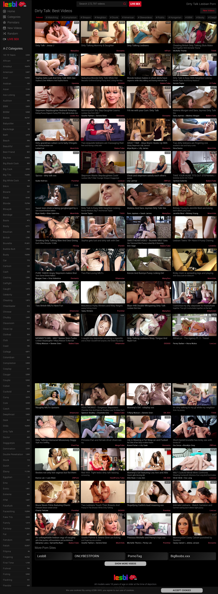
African (7, 60)
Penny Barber (179, 343)
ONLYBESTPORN (87, 556)
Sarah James (146, 213)
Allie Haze (131, 478)
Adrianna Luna (41, 543)
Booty (6, 226)
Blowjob (7, 209)
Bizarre (6, 192)
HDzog (76, 246)
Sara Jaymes (179, 116)
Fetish (6, 545)
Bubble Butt (9, 249)
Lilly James (143, 148)
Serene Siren (101, 116)
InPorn (167, 51)
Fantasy (7, 528)
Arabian (7, 83)
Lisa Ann (141, 478)
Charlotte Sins (103, 413)
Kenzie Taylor (178, 83)
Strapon (86, 17)
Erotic (6, 488)
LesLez (121, 181)
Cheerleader (9, 306)
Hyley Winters (87, 311)
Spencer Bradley (88, 413)
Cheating (7, 300)
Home (11, 11)
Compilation (9, 363)
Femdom (7, 540)
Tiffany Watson (42, 343)
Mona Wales (191, 343)
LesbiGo (212, 246)
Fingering (8, 557)
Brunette (7, 243)
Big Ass (7, 157)
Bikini (6, 186)
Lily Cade (143, 445)
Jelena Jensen (192, 543)
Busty (6, 254)
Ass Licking (9, 95)
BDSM (6, 112)
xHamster (120, 278)
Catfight (7, 283)
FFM (5, 500)
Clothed (7, 334)
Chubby (7, 317)
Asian (6, 89)
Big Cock (7, 169)
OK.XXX (167, 413)
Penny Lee (147, 543)
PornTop (75, 445)
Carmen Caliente (180, 181)
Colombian (8, 357)
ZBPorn (167, 181)
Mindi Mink (178, 478)
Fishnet (7, 568)
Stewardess (145, 17)
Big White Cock (11, 180)
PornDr (121, 246)
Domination (9, 448)
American (8, 72)
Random (13, 33)
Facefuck (8, 505)
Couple (6, 380)
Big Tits (7, 175)
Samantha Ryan (56, 543)
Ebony (6, 471)
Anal (5, 78)
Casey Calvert (179, 543)
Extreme (7, 494)
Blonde (6, 203)
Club (5, 340)
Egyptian (7, 477)
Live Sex (13, 39)
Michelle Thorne (180, 51)
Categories (14, 17)
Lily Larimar (132, 181)
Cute (5, 403)
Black (6, 197)
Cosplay (7, 368)
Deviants (121, 51)
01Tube (213, 83)
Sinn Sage (131, 246)
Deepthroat (8, 414)
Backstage (8, 129)
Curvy (6, 397)
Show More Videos (125, 563)
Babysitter (8, 123)
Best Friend (9, 152)
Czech (6, 408)
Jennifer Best (179, 213)
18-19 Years (9, 55)
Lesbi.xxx (74, 116)
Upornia (75, 83)
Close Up (7, 329)
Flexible (7, 585)
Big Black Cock (11, 163)
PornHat (75, 181)
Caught (7, 289)
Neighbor (101, 17)
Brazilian (7, 232)
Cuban (6, 386)
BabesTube (165, 83)
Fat (5, 534)
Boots (6, 220)
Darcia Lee (40, 478)
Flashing (7, 580)
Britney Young (192, 213)
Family (6, 523)
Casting (7, 277)
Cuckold (7, 391)
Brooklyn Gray (189, 445)
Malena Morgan (192, 116)
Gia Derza (177, 445)
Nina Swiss (178, 148)
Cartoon (7, 266)
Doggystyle (9, 443)
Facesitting (9, 511)
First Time (8, 562)
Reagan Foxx (41, 278)
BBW (5, 106)
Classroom (8, 323)
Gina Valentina (52, 213)
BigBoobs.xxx (180, 556)
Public (160, 17)
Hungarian (175, 17)
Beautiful (8, 146)
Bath (5, 135)
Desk (5, 420)
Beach (6, 140)
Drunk (6, 460)
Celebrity (7, 294)
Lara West (50, 478)
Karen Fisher (132, 445)
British (6, 237)
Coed (5, 346)
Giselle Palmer (87, 116)
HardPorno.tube (117, 478)
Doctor (6, 437)
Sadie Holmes (41, 181)
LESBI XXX (17, 4)
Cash (5, 271)
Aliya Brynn (132, 148)
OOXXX (121, 83)
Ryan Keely (40, 213)
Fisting (6, 574)
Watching (52, 17)
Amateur (7, 66)
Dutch (6, 465)
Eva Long (188, 478)
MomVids (74, 148)
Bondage (7, 214)
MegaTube (120, 445)
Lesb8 (41, 556)
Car (5, 260)
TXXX (213, 51)
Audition (7, 100)
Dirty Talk (8, 431)
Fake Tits (8, 517)
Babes (6, 117)
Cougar (7, 374)
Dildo (5, 426)
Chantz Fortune (41, 510)
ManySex (75, 51)
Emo (5, 483)
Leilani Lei (39, 148)
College (7, 351)
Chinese (7, 311)
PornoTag (135, 556)
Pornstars (13, 22)
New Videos (15, 28)
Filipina (7, 551)
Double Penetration (13, 454)
